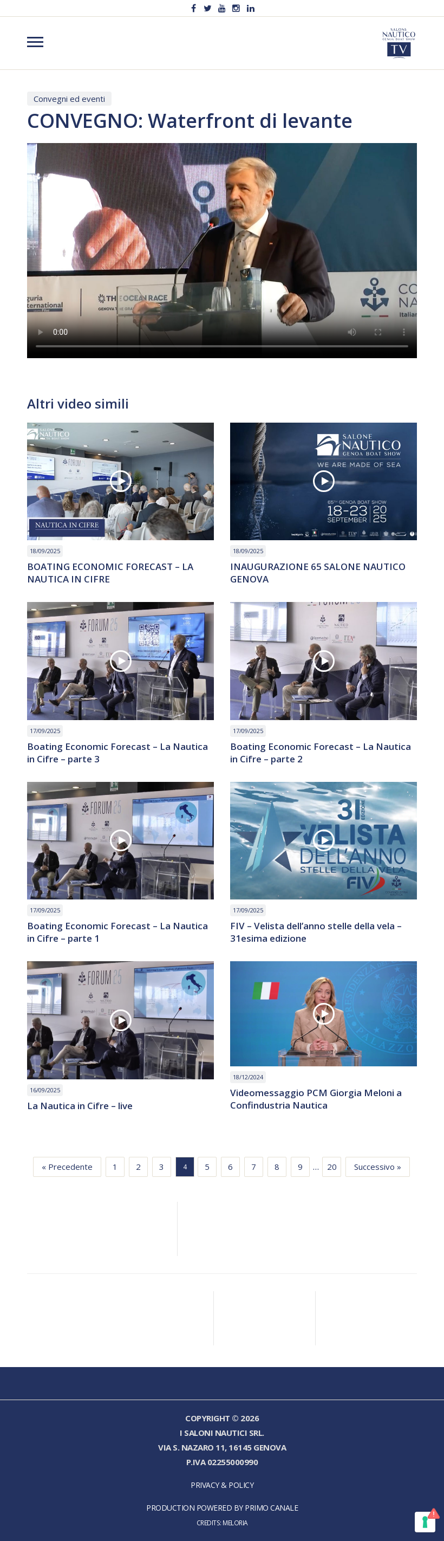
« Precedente (67, 1166)
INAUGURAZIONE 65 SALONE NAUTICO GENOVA (318, 573)
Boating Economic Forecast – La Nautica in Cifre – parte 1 (117, 932)
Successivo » (377, 1166)
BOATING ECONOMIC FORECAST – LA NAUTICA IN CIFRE (110, 573)
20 (332, 1166)
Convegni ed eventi (69, 98)
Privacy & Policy (222, 1485)
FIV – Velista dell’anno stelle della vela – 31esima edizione (316, 932)
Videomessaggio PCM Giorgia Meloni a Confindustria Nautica (316, 1099)
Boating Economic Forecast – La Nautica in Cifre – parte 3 (117, 753)
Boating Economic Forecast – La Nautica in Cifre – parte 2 (320, 753)
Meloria (235, 1522)
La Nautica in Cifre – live (80, 1106)
